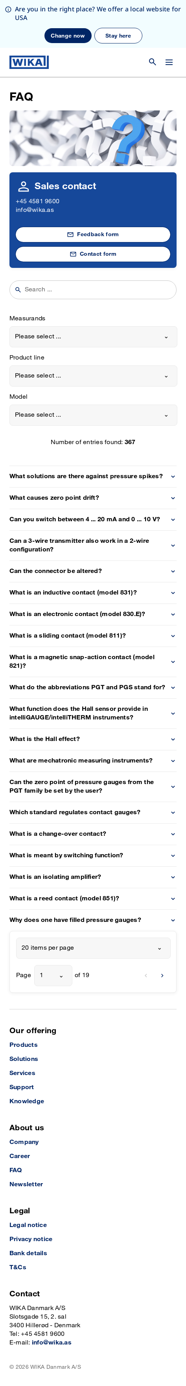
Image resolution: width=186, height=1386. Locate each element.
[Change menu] (169, 62)
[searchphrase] (98, 290)
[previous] (145, 975)
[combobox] (93, 336)
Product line (26, 357)
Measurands (27, 318)
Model (18, 397)
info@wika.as (35, 210)
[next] (162, 975)
